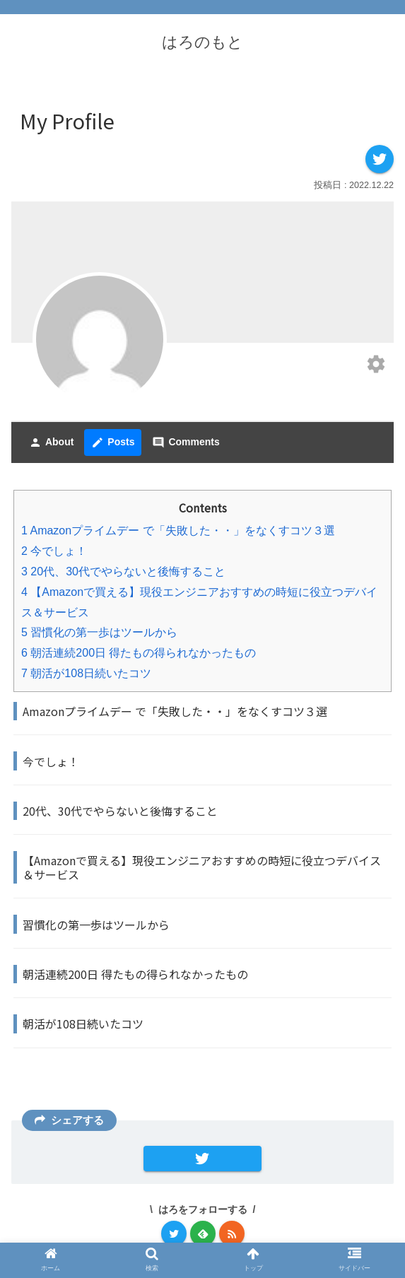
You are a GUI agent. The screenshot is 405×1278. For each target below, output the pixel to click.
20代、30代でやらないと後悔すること (123, 571)
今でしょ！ (54, 551)
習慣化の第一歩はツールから (99, 632)
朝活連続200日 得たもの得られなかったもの (139, 653)
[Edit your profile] (376, 365)
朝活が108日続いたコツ (86, 673)
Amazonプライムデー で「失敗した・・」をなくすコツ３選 (178, 530)
